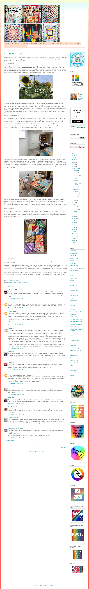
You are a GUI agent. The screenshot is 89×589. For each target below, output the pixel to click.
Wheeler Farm (74, 343)
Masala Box (73, 305)
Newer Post (8, 447)
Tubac (72, 335)
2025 (73, 157)
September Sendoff (76, 177)
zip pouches (73, 377)
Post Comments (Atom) (39, 451)
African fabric (73, 250)
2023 (73, 162)
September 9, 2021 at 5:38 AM (15, 298)
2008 (73, 240)
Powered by (78, 127)
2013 (73, 229)
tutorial (72, 375)
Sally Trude (11, 406)
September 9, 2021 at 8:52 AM (15, 369)
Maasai (72, 303)
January (76, 211)
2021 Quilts (59, 43)
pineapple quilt (74, 360)
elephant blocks (74, 353)
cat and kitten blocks (75, 350)
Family (18, 282)
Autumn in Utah (74, 258)
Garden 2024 (73, 285)
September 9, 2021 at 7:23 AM (15, 325)
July (75, 198)
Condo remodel (74, 270)
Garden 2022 (73, 280)
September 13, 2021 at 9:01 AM (16, 437)
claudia (10, 373)
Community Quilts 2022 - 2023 (38, 43)
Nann (9, 362)
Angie (9, 397)
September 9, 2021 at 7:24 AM (15, 348)
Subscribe (77, 121)
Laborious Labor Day (76, 192)
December (76, 168)
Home (7, 43)
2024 (73, 160)
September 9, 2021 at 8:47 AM (15, 359)
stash (71, 367)
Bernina (72, 260)
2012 (73, 231)
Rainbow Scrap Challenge (76, 319)
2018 (73, 218)
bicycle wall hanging (75, 348)
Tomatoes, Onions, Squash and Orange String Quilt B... (77, 184)
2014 (73, 227)
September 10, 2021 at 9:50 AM (16, 414)
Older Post (63, 447)
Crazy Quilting (74, 273)
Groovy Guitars (74, 288)
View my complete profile (80, 98)
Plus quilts (73, 314)
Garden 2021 (73, 278)
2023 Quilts (25, 43)
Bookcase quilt (74, 265)
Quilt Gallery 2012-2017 (19, 46)
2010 (73, 236)
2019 (73, 216)
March (75, 206)
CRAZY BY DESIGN (27, 10)
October (76, 172)
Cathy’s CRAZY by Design (77, 268)
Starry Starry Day (74, 326)
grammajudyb (12, 417)
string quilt (73, 372)
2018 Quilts (8, 46)
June (75, 200)
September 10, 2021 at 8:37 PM (16, 425)
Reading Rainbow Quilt (76, 321)
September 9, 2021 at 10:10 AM (16, 383)
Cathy (81, 94)
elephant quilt (73, 355)
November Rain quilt (75, 311)
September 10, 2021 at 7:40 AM (16, 403)
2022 (73, 164)
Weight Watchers (74, 340)
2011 (73, 234)
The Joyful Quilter (13, 302)
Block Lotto (73, 263)
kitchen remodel (74, 357)
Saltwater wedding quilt (76, 324)
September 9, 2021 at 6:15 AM (15, 307)
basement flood (12, 282)
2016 (73, 222)
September (76, 175)
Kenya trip (73, 298)
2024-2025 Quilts (16, 43)
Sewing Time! (76, 189)
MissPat (10, 311)
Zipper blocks (73, 345)
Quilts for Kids (73, 316)
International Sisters (75, 293)
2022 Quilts (51, 43)
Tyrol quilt (72, 338)
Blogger (51, 585)
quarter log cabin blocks (76, 362)
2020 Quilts (68, 43)
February (76, 209)
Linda (9, 387)
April (75, 204)
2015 (73, 225)
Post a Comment (10, 440)
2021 (73, 166)
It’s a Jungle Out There (76, 295)
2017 (73, 220)
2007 (73, 242)
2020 (73, 214)
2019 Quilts (76, 43)
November (76, 170)
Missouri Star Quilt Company (75, 308)
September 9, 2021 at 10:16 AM (16, 394)
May (75, 202)
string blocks (23, 282)
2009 (73, 238)
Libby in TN (11, 289)
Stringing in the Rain (75, 333)
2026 (73, 155)
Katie (9, 328)
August (75, 196)
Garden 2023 (73, 283)
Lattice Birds (73, 300)
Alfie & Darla (73, 253)
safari (71, 365)
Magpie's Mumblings (13, 428)
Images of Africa (74, 290)
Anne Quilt (73, 255)
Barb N (10, 351)
